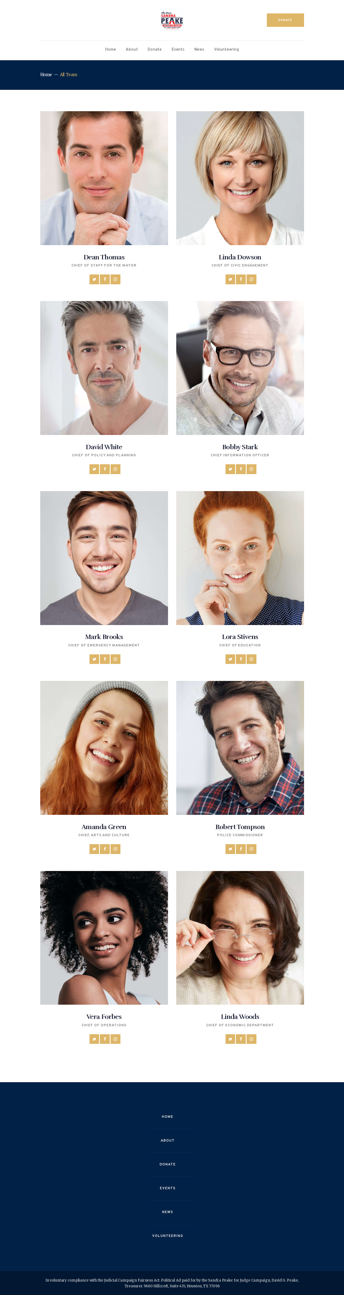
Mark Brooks (104, 637)
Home (46, 74)
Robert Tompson (240, 827)
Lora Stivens (240, 637)
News (167, 1212)
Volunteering (167, 1236)
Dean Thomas (104, 257)
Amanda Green (104, 827)
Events (167, 1188)
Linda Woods (240, 1017)
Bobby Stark (240, 447)
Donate (168, 1164)
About (168, 1141)
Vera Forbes (104, 1017)
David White (104, 447)
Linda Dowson (240, 257)
